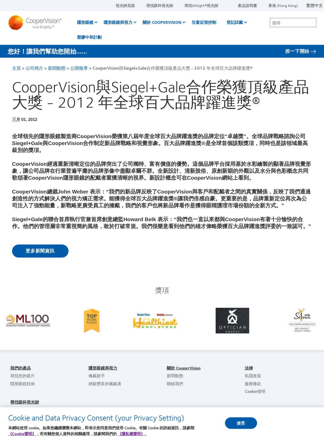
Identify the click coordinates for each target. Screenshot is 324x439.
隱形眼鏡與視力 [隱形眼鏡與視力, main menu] (118, 22)
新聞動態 (56, 68)
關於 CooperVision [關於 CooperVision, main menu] (162, 22)
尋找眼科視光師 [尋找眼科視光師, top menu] (159, 5)
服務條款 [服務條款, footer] (253, 383)
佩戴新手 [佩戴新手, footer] (97, 375)
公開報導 (79, 68)
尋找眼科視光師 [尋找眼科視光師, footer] (24, 402)
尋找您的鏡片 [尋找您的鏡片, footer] (22, 375)
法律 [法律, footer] (249, 368)
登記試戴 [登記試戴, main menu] (235, 22)
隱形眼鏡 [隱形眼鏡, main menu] (85, 22)
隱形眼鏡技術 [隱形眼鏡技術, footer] (22, 383)
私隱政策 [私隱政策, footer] (253, 375)
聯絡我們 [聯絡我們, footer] (175, 383)
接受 (241, 427)
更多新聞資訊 (40, 250)
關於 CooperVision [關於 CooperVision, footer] (184, 368)
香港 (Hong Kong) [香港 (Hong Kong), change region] (283, 5)
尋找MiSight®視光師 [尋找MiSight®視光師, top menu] (201, 5)
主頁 (16, 68)
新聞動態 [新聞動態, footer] (175, 375)
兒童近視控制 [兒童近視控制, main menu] (204, 22)
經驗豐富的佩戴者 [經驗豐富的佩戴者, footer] (105, 383)
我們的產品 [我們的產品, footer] (20, 368)
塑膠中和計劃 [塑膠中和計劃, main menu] (89, 37)
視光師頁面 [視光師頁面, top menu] (125, 5)
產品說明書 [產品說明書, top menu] (247, 5)
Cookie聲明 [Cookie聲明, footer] (255, 391)
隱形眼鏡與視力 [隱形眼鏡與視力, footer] (103, 368)
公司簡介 (34, 68)
